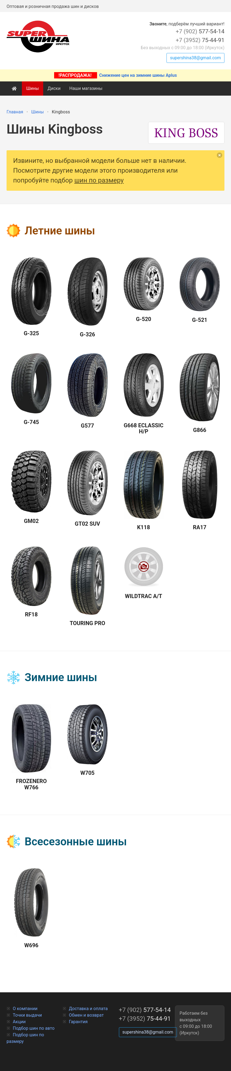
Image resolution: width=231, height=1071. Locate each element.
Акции (19, 1021)
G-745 (31, 389)
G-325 (31, 297)
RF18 (31, 582)
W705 (87, 740)
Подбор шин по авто (34, 1028)
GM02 (31, 488)
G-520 (144, 289)
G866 (200, 393)
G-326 (88, 297)
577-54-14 (200, 31)
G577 (87, 391)
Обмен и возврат (86, 1015)
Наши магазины (85, 88)
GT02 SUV (87, 489)
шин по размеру (99, 180)
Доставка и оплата (88, 1008)
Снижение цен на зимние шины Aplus (115, 75)
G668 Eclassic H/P (144, 394)
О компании (25, 1008)
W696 (31, 908)
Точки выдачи (27, 1015)
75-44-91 (200, 40)
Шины (32, 88)
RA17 (200, 491)
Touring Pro (87, 586)
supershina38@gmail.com (195, 57)
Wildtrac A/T (144, 573)
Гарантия (78, 1021)
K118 (144, 491)
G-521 (200, 290)
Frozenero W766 (31, 747)
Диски (54, 88)
